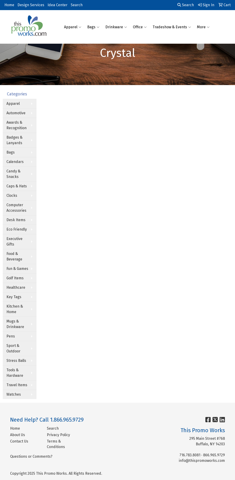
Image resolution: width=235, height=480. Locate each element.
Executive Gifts (14, 241)
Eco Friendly (16, 229)
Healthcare (15, 287)
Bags (93, 27)
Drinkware (116, 27)
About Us (17, 435)
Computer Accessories (16, 208)
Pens (10, 336)
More (203, 27)
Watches (13, 394)
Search (77, 5)
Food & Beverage (14, 256)
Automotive (15, 113)
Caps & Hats (16, 186)
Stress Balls (16, 360)
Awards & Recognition (16, 125)
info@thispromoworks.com (202, 460)
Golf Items (15, 278)
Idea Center (57, 5)
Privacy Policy (58, 435)
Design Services (30, 5)
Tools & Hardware (14, 373)
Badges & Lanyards (14, 140)
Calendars (15, 162)
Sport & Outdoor (13, 348)
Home (9, 5)
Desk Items (15, 220)
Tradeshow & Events (172, 27)
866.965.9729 (214, 455)
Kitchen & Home (14, 309)
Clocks (11, 195)
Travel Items (16, 385)
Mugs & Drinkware (15, 324)
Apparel (72, 27)
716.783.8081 (189, 455)
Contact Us (19, 441)
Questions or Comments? (31, 456)
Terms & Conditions (56, 444)
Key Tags (13, 297)
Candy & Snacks (13, 174)
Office (140, 27)
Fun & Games (17, 268)
